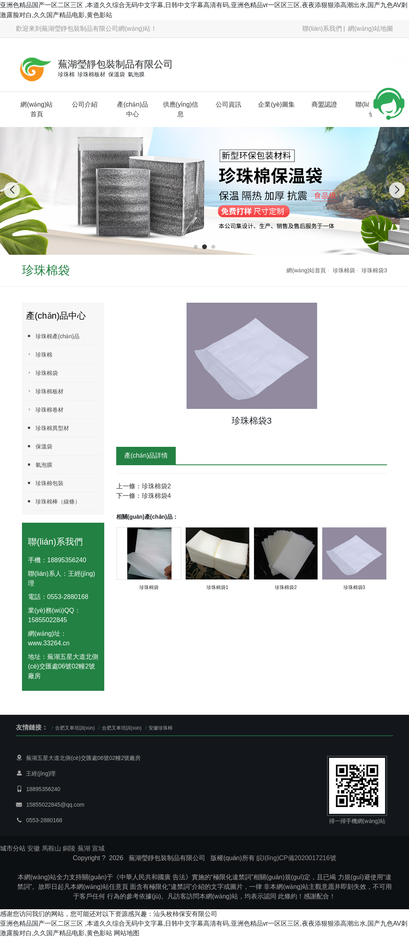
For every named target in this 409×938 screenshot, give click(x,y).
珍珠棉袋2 (156, 486)
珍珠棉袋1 (217, 587)
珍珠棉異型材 (47, 427)
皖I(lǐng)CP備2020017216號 (296, 858)
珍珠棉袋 (344, 270)
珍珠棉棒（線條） (53, 501)
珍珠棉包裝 (45, 483)
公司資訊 (228, 104)
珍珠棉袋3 (374, 270)
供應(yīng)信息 (181, 109)
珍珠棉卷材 (45, 409)
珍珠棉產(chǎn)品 (52, 336)
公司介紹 (84, 104)
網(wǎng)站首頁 (36, 109)
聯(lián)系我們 (322, 28)
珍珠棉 (39, 354)
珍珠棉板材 (45, 391)
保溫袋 (39, 446)
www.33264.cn (48, 643)
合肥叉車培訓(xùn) (75, 728)
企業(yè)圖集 (276, 104)
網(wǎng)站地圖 (370, 28)
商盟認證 (324, 104)
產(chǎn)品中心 (132, 109)
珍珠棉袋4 (156, 495)
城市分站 (13, 848)
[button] (196, 247)
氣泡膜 (39, 464)
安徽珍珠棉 (161, 728)
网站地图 (126, 933)
